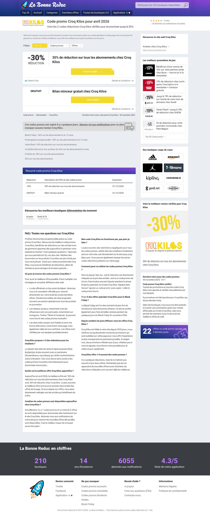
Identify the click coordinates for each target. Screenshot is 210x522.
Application (119, 12)
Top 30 (25, 12)
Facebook (61, 490)
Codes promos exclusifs (93, 486)
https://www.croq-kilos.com (154, 50)
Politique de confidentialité (173, 490)
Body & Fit (43, 217)
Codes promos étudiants (94, 495)
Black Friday (89, 305)
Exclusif (38, 12)
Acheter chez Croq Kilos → (156, 46)
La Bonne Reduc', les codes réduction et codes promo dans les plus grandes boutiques (44, 5)
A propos (129, 486)
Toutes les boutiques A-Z (96, 12)
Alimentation (41, 115)
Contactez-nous (132, 495)
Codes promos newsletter (94, 490)
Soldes (85, 499)
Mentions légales (168, 486)
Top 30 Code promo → (155, 136)
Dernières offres (70, 12)
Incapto (30, 217)
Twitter (59, 486)
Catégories (52, 12)
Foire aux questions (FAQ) (137, 490)
